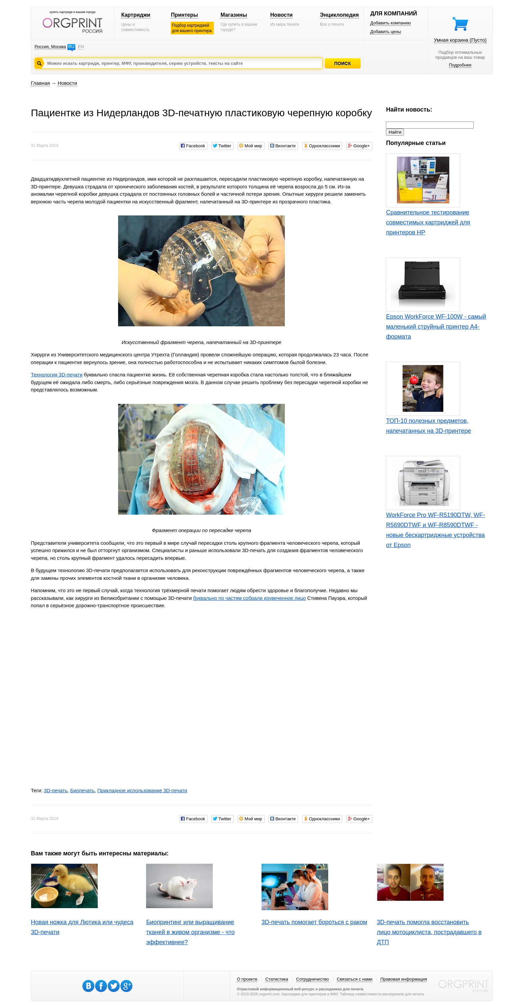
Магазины (233, 15)
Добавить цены (385, 31)
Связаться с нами (355, 979)
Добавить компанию (390, 22)
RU (71, 46)
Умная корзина (460, 40)
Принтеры (184, 15)
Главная (40, 83)
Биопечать (82, 790)
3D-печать (55, 790)
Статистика (276, 979)
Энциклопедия (339, 15)
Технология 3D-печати (57, 374)
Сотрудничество (312, 979)
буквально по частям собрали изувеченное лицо (249, 598)
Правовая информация (403, 979)
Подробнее (460, 64)
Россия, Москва (50, 46)
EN (81, 46)
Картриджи (135, 15)
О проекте (247, 979)
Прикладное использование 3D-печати (142, 790)
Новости (281, 15)
